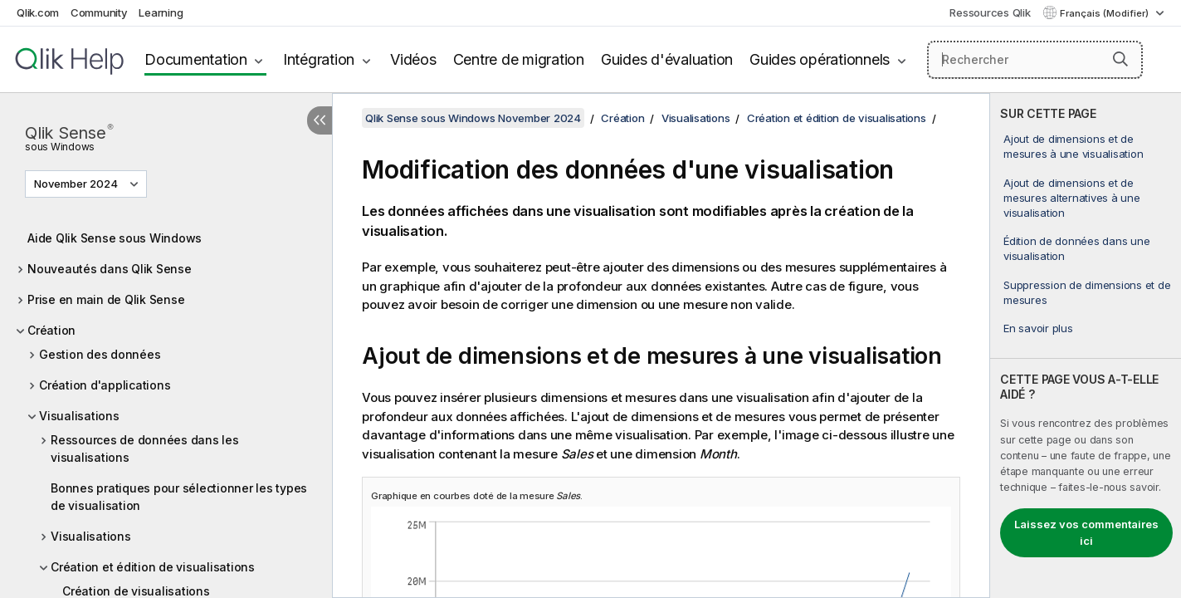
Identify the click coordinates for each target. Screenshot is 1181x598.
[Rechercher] (1035, 59)
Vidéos (413, 59)
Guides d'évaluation (667, 59)
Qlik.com (38, 12)
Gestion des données (99, 354)
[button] (1120, 59)
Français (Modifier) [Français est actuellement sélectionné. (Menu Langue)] (1105, 13)
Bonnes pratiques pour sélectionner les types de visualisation (179, 496)
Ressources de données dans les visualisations (145, 448)
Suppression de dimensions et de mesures (1086, 292)
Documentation (195, 59)
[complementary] (1085, 345)
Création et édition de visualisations (153, 567)
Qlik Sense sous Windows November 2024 (473, 118)
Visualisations (79, 416)
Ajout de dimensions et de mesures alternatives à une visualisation (1071, 197)
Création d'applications (104, 385)
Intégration (318, 59)
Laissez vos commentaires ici (1086, 532)
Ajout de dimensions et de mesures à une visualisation (1073, 146)
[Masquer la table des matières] (319, 120)
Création (51, 330)
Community (99, 12)
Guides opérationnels (819, 59)
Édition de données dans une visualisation (1076, 248)
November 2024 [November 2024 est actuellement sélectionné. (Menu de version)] (77, 183)
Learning (161, 12)
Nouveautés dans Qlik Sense (109, 269)
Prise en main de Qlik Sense (105, 299)
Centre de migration (518, 59)
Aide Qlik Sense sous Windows (114, 238)
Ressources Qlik (989, 12)
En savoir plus (1038, 328)
